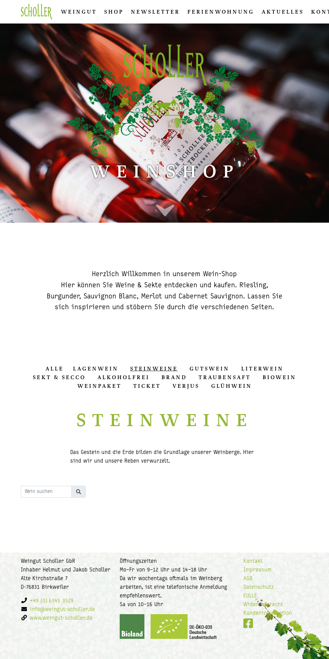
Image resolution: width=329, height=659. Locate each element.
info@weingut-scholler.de (62, 610)
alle (54, 368)
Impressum (257, 570)
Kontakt (253, 561)
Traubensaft (225, 377)
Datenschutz (258, 587)
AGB (248, 579)
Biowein (279, 377)
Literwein (262, 368)
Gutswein (209, 368)
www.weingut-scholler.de (61, 618)
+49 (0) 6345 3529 (52, 601)
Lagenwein (95, 368)
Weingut (79, 11)
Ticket (147, 386)
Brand (174, 377)
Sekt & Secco (59, 377)
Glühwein (231, 386)
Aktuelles (283, 11)
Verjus (186, 386)
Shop (113, 11)
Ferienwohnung (220, 11)
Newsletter (155, 11)
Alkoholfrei (123, 377)
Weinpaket (99, 386)
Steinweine (154, 368)
